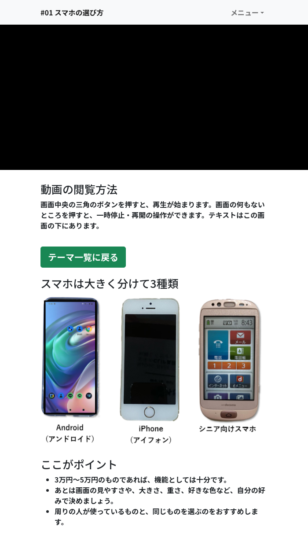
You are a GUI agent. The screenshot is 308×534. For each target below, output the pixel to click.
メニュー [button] (245, 12)
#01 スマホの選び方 (71, 12)
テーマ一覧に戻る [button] (83, 256)
